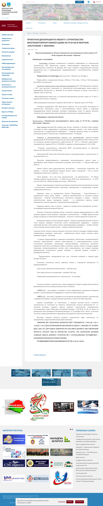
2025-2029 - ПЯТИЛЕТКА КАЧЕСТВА (9, 126)
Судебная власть (7, 59)
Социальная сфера (9, 48)
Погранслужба (7, 91)
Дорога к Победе (7, 112)
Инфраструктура (8, 35)
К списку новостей (39, 355)
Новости (28, 23)
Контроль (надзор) (8, 52)
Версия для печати (29, 54)
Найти (79, 2)
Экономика (6, 44)
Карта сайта (98, 1)
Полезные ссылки (8, 98)
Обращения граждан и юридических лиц (76, 23)
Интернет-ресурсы (8, 108)
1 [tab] (70, 429)
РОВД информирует (8, 63)
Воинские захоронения (10, 121)
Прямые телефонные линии (19, 373)
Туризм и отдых (7, 94)
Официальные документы (7, 39)
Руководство (42, 23)
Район (55, 23)
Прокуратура (6, 56)
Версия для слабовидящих (12, 25)
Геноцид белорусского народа (9, 117)
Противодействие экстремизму (8, 68)
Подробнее (62, 502)
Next (99, 407)
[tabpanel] (38, 462)
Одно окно (29, 28)
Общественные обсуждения (7, 103)
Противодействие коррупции (8, 74)
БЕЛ (8, 18)
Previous (3, 407)
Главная (29, 33)
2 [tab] (72, 429)
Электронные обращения (57, 373)
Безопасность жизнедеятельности (9, 86)
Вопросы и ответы (49, 382)
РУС (2, 18)
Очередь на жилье (80, 373)
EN (5, 18)
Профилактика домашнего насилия (9, 80)
